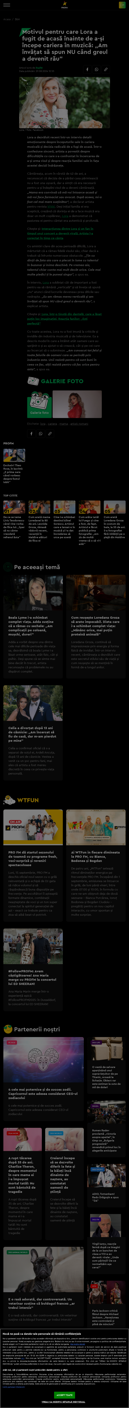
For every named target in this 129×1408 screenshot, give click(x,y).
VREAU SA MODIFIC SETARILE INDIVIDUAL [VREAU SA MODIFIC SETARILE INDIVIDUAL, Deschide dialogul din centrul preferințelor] (63, 1401)
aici (23, 1358)
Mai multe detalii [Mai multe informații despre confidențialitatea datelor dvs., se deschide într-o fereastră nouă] (77, 1344)
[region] (64, 1368)
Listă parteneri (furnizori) (14, 1387)
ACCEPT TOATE (65, 1395)
